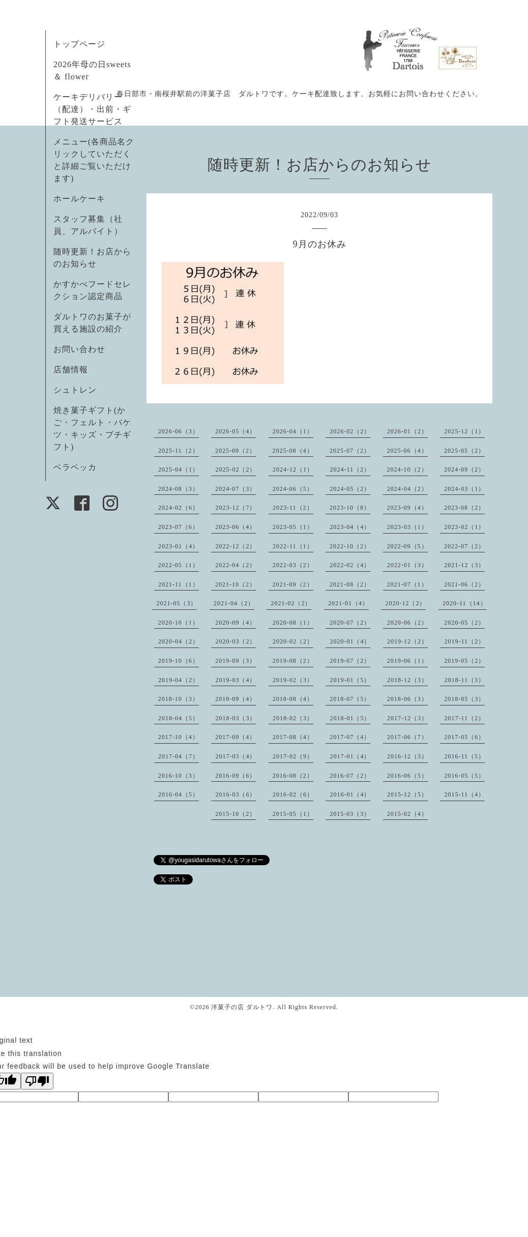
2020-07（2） (350, 622)
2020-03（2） (235, 641)
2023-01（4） (178, 546)
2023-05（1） (293, 527)
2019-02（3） (293, 680)
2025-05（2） (464, 450)
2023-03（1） (407, 527)
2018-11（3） (464, 680)
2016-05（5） (464, 775)
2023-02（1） (464, 527)
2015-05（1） (293, 813)
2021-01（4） (348, 603)
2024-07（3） (235, 488)
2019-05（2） (464, 660)
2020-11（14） (465, 603)
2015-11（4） (464, 794)
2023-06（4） (235, 527)
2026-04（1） (293, 431)
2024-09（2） (464, 469)
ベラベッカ (75, 467)
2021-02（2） (291, 603)
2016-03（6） (235, 794)
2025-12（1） (464, 431)
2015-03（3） (350, 813)
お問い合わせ (79, 349)
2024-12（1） (293, 469)
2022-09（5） (407, 546)
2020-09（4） (235, 622)
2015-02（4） (407, 813)
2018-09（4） (235, 698)
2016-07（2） (350, 775)
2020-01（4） (350, 641)
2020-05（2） (464, 622)
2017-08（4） (293, 737)
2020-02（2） (293, 641)
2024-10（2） (407, 469)
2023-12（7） (235, 507)
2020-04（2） (178, 641)
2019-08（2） (293, 660)
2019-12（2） (407, 641)
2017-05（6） (464, 737)
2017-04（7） (178, 756)
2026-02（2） (350, 431)
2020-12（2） (405, 603)
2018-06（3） (407, 698)
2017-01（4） (350, 756)
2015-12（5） (407, 794)
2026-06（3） (178, 431)
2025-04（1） (178, 469)
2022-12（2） (235, 546)
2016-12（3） (407, 756)
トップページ (79, 44)
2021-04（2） (234, 603)
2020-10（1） (178, 622)
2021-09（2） (293, 584)
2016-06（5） (407, 775)
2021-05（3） (176, 603)
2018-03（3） (235, 718)
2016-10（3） (178, 775)
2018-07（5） (350, 698)
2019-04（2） (178, 680)
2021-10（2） (235, 584)
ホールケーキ (79, 198)
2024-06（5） (293, 488)
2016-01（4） (350, 794)
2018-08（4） (293, 698)
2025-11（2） (178, 450)
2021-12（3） (464, 565)
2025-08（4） (293, 450)
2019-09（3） (235, 660)
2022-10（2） (350, 546)
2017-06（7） (407, 737)
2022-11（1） (293, 546)
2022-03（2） (293, 565)
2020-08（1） (293, 622)
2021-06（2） (464, 584)
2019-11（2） (464, 641)
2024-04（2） (407, 488)
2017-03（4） (235, 756)
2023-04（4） (350, 527)
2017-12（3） (407, 718)
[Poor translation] (37, 1081)
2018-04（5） (178, 718)
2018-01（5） (350, 718)
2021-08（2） (350, 584)
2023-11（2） (293, 507)
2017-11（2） (464, 718)
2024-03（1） (464, 488)
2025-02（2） (235, 469)
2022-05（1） (178, 565)
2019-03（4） (235, 680)
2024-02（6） (178, 507)
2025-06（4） (407, 450)
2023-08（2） (464, 507)
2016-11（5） (464, 756)
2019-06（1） (407, 660)
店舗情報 (70, 369)
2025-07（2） (350, 450)
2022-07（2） (464, 546)
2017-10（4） (178, 737)
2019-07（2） (350, 660)
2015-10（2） (235, 813)
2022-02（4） (350, 565)
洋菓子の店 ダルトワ (242, 1007)
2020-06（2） (407, 622)
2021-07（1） (407, 584)
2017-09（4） (235, 737)
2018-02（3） (293, 718)
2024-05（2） (350, 488)
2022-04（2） (235, 565)
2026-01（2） (407, 431)
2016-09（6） (235, 775)
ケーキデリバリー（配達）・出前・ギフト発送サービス (92, 109)
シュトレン (75, 390)
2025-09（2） (235, 450)
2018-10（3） (178, 698)
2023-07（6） (178, 527)
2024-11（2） (350, 469)
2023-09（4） (407, 507)
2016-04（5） (178, 794)
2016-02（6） (293, 794)
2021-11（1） (178, 584)
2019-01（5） (350, 680)
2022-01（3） (407, 565)
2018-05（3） (464, 698)
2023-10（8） (350, 507)
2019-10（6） (178, 660)
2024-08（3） (178, 488)
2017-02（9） (293, 756)
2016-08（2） (293, 775)
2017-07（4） (350, 737)
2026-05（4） (235, 431)
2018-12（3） (407, 680)
